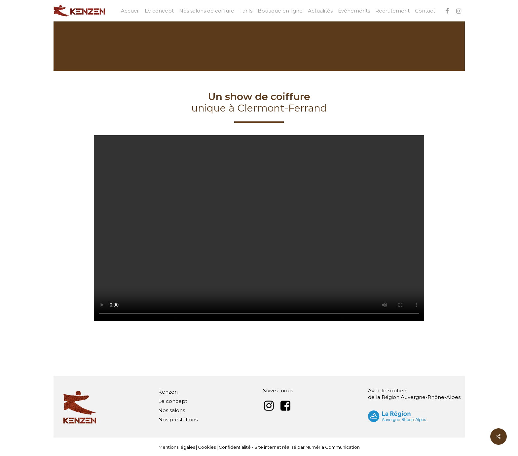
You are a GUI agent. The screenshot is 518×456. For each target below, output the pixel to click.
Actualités (320, 11)
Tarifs (246, 11)
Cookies (207, 447)
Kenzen (168, 392)
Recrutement (392, 11)
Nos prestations (178, 419)
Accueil (130, 11)
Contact (425, 11)
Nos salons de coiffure (206, 11)
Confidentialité (235, 447)
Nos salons (171, 410)
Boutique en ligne (280, 11)
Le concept (159, 11)
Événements (354, 11)
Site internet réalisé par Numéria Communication (307, 447)
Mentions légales (177, 447)
